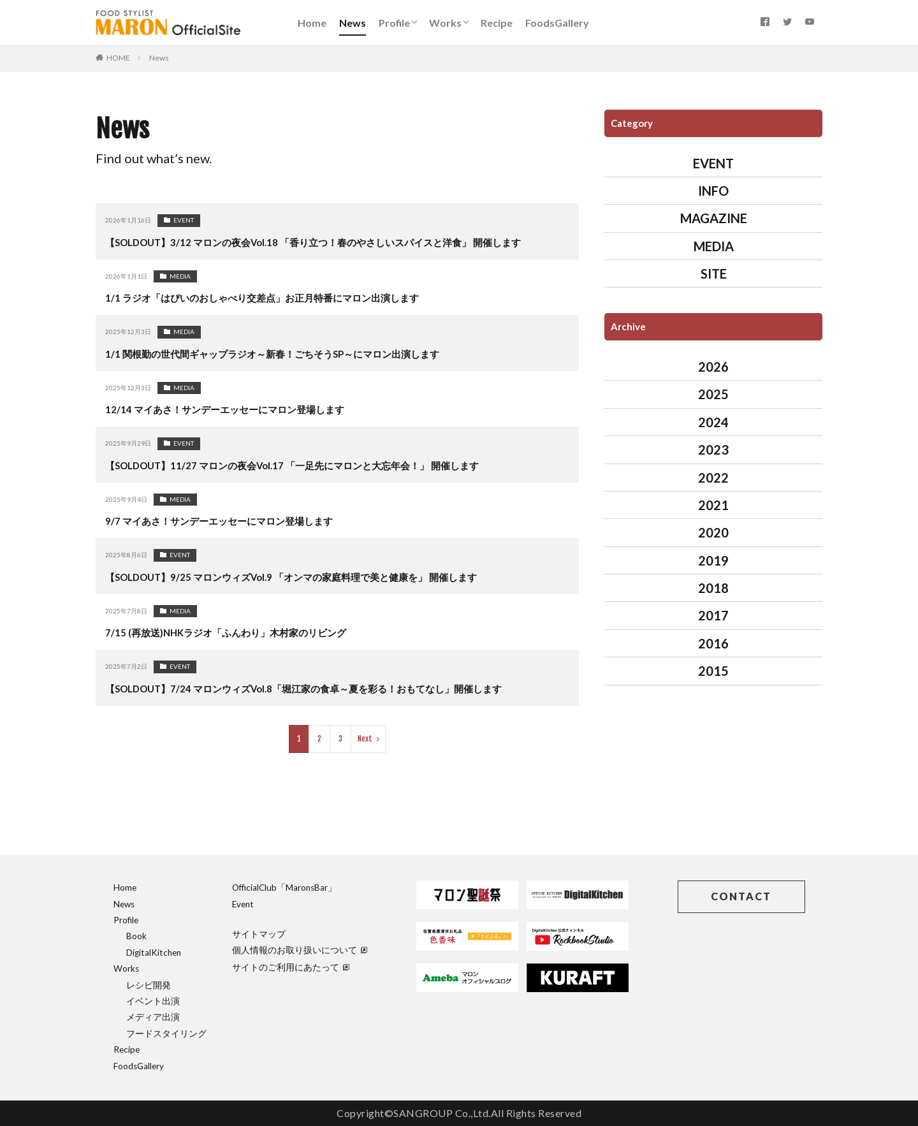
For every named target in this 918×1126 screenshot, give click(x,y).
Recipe (497, 23)
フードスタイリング (166, 1033)
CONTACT (741, 896)
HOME (118, 57)
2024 (713, 422)
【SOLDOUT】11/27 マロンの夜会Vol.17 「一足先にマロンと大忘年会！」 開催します (304, 465)
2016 (713, 643)
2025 (713, 394)
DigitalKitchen (153, 952)
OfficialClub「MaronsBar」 (284, 887)
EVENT (183, 220)
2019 (713, 560)
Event (243, 904)
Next (365, 738)
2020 (713, 532)
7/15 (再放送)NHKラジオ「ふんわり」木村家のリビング (233, 632)
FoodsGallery (557, 23)
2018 (713, 588)
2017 (713, 615)
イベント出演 (153, 1001)
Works (445, 23)
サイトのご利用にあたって (290, 967)
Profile (394, 23)
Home (312, 23)
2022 (713, 477)
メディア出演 (153, 1017)
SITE (714, 273)
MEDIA (180, 276)
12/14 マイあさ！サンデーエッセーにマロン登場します (231, 409)
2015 (713, 670)
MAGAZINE (713, 218)
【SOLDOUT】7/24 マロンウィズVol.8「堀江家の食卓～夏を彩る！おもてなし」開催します (317, 688)
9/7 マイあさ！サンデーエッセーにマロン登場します (226, 521)
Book (136, 936)
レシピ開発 (148, 985)
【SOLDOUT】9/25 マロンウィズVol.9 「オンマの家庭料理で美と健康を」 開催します (304, 577)
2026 (713, 366)
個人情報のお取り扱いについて (299, 950)
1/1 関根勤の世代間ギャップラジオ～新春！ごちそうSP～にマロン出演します (283, 353)
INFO (713, 190)
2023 (713, 449)
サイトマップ (259, 934)
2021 (713, 505)
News (352, 23)
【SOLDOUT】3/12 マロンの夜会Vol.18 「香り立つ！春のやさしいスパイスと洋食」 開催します (327, 242)
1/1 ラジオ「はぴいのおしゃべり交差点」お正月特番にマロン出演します (272, 297)
